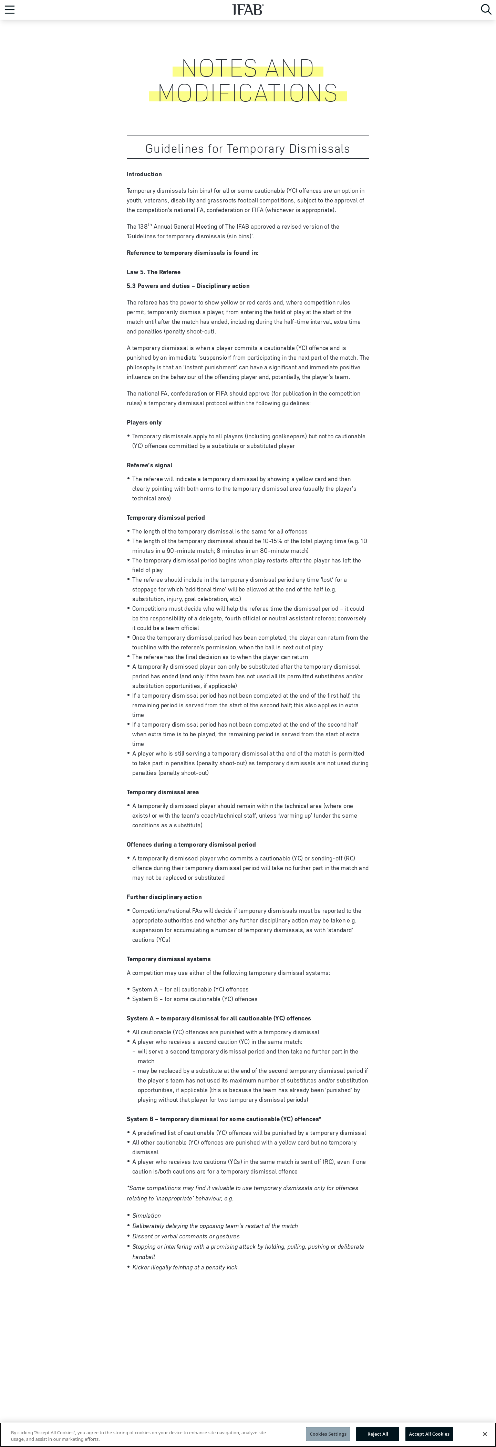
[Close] (485, 1436)
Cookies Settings (328, 1437)
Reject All (378, 1437)
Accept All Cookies (429, 1437)
